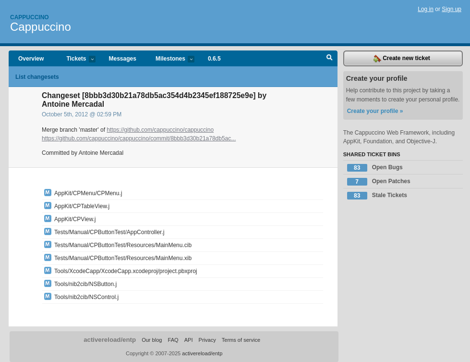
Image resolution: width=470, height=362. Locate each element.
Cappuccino (29, 17)
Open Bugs (375, 168)
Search (329, 58)
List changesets (37, 77)
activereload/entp (110, 339)
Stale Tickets (377, 196)
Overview (31, 58)
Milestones (170, 59)
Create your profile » (375, 111)
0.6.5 (214, 58)
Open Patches (378, 182)
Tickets (76, 59)
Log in (426, 9)
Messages (122, 58)
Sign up (451, 9)
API (188, 340)
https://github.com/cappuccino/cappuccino (160, 129)
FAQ (173, 340)
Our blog (152, 340)
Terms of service (241, 340)
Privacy (207, 340)
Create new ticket (402, 58)
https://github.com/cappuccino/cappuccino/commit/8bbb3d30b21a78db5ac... (139, 138)
